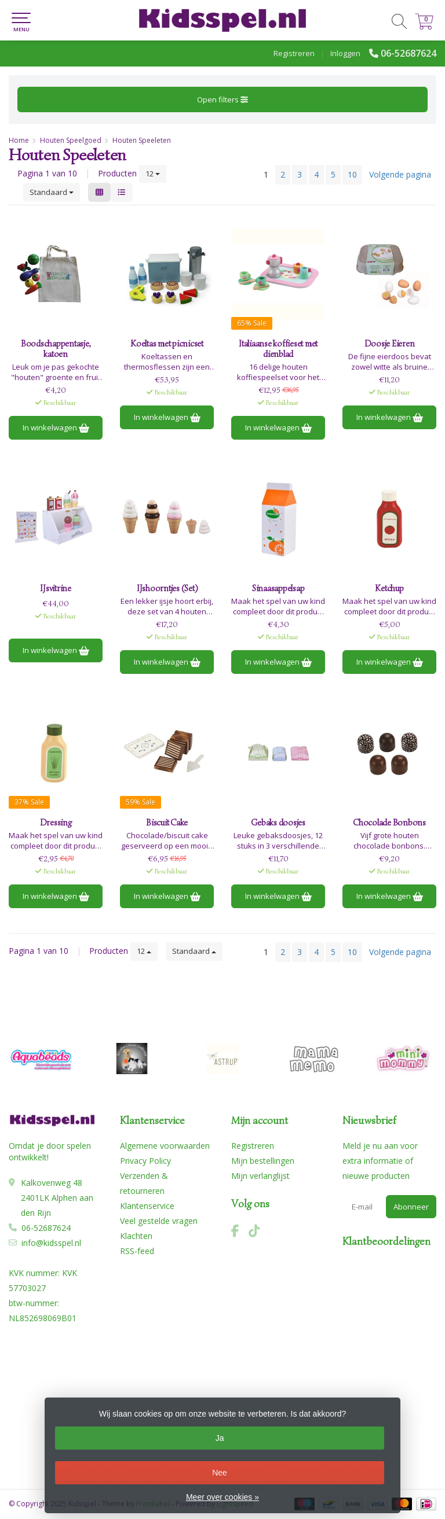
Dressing (56, 822)
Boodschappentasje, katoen (56, 348)
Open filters (222, 99)
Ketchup (389, 588)
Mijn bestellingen (262, 1160)
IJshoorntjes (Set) (167, 588)
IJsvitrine (55, 588)
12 (152, 173)
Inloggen (345, 53)
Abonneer (411, 1206)
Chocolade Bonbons (389, 822)
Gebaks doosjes (278, 822)
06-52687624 (408, 53)
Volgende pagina (400, 174)
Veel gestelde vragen (159, 1220)
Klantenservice (147, 1205)
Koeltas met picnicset (166, 343)
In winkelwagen (56, 427)
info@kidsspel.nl (51, 1242)
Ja (220, 1438)
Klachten (136, 1235)
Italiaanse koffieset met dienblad (278, 348)
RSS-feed (137, 1250)
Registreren (294, 53)
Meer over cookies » (222, 1497)
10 (352, 174)
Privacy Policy (145, 1160)
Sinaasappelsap (278, 588)
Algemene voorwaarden (165, 1145)
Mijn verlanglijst (260, 1175)
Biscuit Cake (167, 822)
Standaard (52, 192)
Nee (219, 1472)
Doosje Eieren (389, 343)
